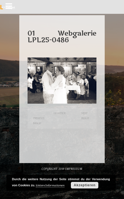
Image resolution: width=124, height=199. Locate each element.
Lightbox (59, 113)
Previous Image (38, 120)
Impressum (73, 169)
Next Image (85, 115)
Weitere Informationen (50, 185)
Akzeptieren (85, 185)
